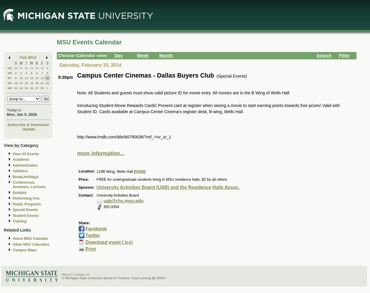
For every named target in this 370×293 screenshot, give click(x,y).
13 (37, 78)
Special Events (25, 210)
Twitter (92, 235)
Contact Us (81, 274)
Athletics (20, 171)
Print (90, 249)
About (66, 274)
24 (21, 88)
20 (37, 83)
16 (15, 83)
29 (31, 68)
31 (42, 68)
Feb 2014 (28, 57)
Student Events (26, 216)
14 (42, 78)
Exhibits (19, 193)
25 (26, 88)
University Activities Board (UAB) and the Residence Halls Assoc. (168, 187)
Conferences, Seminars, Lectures (29, 184)
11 (26, 78)
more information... (101, 153)
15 (47, 78)
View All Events (26, 154)
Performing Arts (26, 198)
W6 (10, 73)
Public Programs (27, 204)
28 (26, 68)
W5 (10, 68)
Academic (21, 160)
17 (21, 83)
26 (15, 68)
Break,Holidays (26, 177)
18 (26, 83)
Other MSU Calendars (31, 244)
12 (31, 78)
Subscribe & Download (28, 125)
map (139, 171)
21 (42, 83)
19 (31, 83)
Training (19, 221)
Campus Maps (25, 250)
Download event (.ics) (109, 242)
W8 (10, 83)
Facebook (96, 228)
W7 (10, 78)
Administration (25, 165)
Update (28, 129)
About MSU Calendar (30, 239)
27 (21, 68)
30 (37, 68)
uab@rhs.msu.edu (124, 200)
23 (15, 88)
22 (47, 83)
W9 (10, 88)
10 (21, 78)
